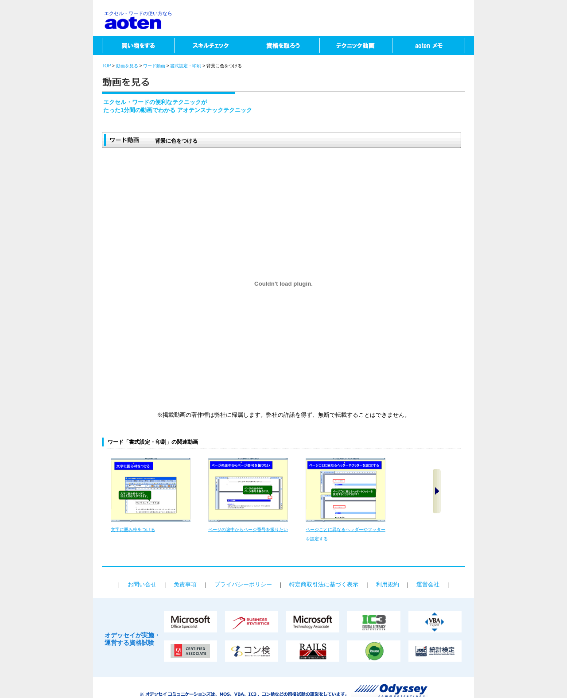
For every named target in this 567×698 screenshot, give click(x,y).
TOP (106, 65)
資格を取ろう (283, 45)
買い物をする (133, 45)
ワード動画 (154, 65)
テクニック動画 (355, 45)
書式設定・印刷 (185, 65)
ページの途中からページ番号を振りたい (248, 529)
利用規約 (387, 584)
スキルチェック (210, 45)
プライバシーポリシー (243, 584)
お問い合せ (142, 584)
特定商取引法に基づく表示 (323, 584)
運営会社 (427, 584)
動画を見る (127, 65)
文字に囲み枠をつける (133, 529)
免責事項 (185, 584)
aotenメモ (433, 45)
